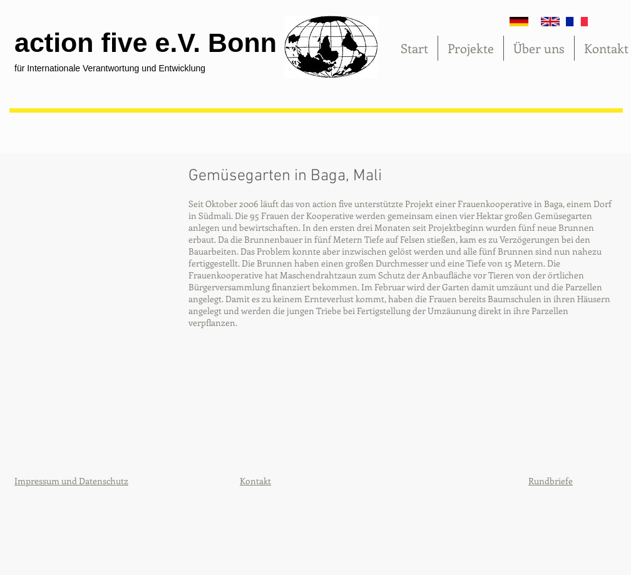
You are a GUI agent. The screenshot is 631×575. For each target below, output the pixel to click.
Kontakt (255, 481)
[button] (96, 276)
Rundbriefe (550, 481)
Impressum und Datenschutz (71, 481)
